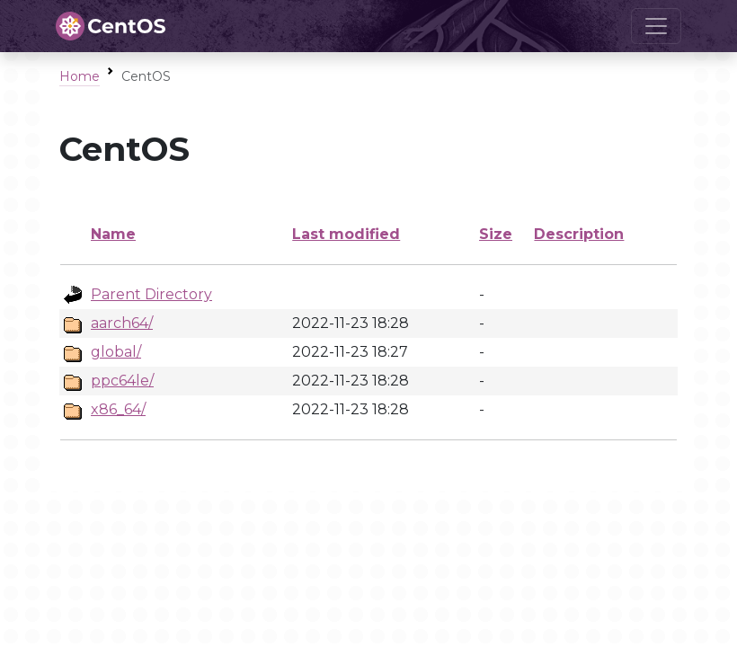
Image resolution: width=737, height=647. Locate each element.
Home (79, 76)
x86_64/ (118, 409)
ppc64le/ (122, 380)
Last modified (346, 234)
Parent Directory (151, 294)
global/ (116, 351)
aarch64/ (122, 323)
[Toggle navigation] (656, 26)
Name (113, 234)
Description (579, 234)
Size (495, 234)
